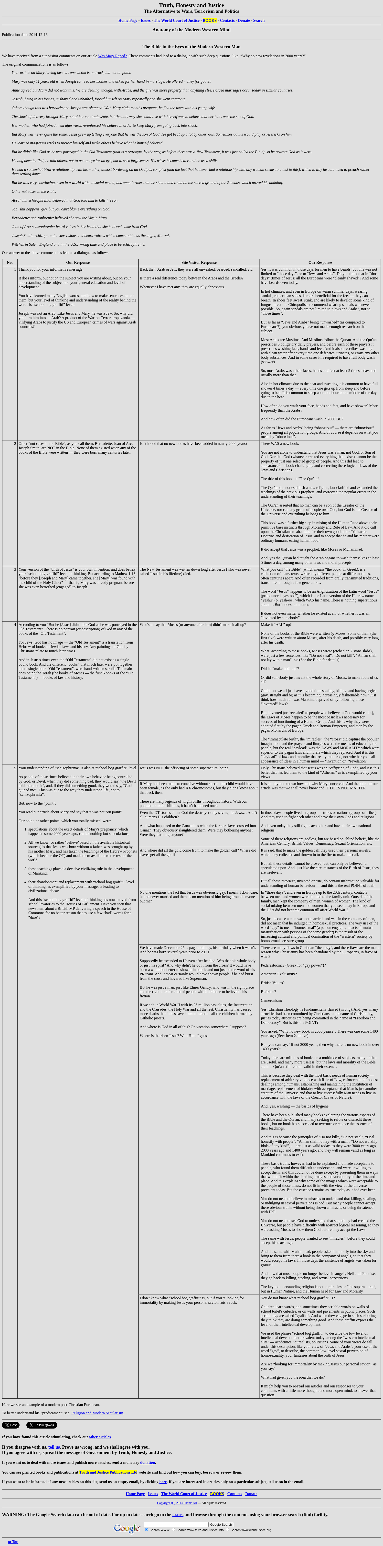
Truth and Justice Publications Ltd (108, 1472)
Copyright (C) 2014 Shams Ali (177, 1503)
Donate (244, 20)
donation (147, 1462)
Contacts (227, 20)
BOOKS (210, 20)
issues (177, 1514)
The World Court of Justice (177, 20)
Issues (146, 20)
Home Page (128, 20)
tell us (54, 1447)
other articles (100, 1437)
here (163, 1482)
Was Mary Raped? (112, 56)
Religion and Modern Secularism (97, 1413)
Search (259, 20)
